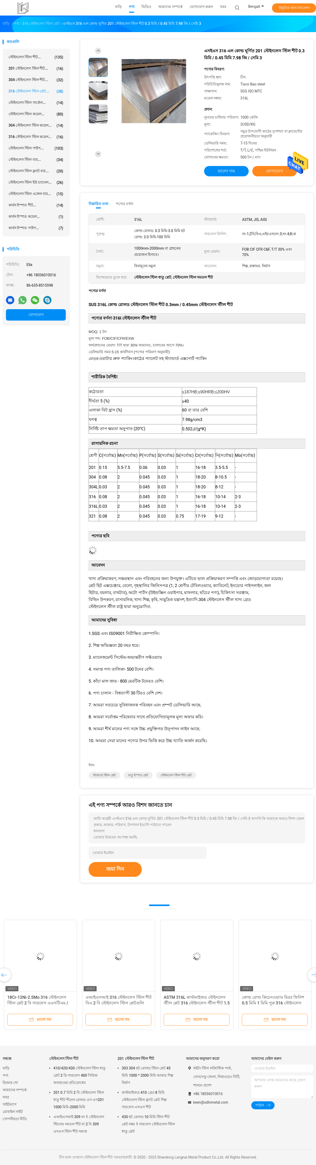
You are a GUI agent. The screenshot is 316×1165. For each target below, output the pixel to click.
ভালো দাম (226, 171)
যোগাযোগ (36, 315)
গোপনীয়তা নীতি (15, 1119)
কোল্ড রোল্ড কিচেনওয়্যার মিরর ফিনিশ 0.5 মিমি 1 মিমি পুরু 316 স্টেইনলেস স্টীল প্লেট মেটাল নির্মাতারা (273, 1003)
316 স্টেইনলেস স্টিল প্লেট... (36, 91)
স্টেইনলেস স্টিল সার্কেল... (36, 102)
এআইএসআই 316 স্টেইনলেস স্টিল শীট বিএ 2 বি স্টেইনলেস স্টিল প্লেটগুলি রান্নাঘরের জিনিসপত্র (118, 1003)
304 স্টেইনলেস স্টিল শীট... (36, 80)
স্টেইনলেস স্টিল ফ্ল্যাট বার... (36, 171)
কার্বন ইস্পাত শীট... (36, 205)
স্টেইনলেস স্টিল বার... (36, 159)
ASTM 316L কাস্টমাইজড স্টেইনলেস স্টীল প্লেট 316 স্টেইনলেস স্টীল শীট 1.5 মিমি (197, 1003)
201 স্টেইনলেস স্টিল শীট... (36, 68)
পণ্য (5, 1075)
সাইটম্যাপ (10, 1104)
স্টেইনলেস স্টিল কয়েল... (36, 114)
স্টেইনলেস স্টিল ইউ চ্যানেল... (36, 182)
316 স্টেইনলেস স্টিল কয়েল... (36, 137)
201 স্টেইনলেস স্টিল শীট (136, 1059)
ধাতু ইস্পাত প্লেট (138, 775)
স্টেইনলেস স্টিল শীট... (36, 57)
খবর (6, 1097)
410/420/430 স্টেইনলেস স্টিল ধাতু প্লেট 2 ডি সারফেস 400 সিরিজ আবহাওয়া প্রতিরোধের (79, 1075)
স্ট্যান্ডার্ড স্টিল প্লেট (104, 775)
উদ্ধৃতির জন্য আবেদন (294, 8)
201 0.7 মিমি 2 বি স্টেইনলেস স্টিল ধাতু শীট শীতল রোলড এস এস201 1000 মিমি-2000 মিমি (78, 1099)
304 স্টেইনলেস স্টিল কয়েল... (36, 125)
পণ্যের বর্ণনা (124, 204)
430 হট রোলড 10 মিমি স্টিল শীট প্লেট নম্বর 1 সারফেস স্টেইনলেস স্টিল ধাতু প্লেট (148, 1124)
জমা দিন (115, 869)
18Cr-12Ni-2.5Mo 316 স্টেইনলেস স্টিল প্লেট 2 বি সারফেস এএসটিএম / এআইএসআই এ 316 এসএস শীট (37, 1003)
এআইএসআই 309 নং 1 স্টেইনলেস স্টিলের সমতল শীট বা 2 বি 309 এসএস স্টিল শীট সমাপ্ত (78, 1124)
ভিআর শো (10, 1083)
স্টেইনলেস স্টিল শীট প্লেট (176, 775)
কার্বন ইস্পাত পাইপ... (36, 228)
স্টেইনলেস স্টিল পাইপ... (36, 148)
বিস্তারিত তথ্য (99, 204)
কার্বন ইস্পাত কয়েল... (36, 216)
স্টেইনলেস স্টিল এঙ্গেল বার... (36, 194)
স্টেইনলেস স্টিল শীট (63, 1059)
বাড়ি (6, 1068)
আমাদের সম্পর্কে (15, 1090)
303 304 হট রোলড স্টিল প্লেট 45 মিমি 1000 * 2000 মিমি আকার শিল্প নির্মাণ (147, 1075)
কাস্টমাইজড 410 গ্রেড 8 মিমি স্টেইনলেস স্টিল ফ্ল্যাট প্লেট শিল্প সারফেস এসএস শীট (144, 1099)
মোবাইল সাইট (13, 1112)
